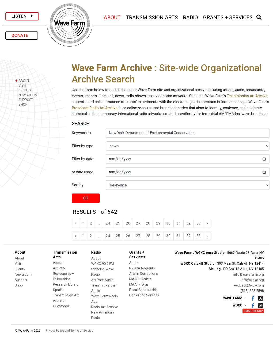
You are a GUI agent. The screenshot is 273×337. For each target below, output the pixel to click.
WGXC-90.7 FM (102, 264)
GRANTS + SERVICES (228, 16)
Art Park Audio (102, 280)
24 (108, 223)
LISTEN (22, 16)
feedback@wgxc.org (248, 285)
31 (178, 223)
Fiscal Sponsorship (143, 290)
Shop (19, 285)
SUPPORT (24, 99)
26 (128, 223)
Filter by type (82, 146)
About (19, 258)
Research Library (65, 285)
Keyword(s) (81, 133)
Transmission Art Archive (247, 96)
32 (188, 223)
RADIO (191, 16)
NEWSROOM (26, 95)
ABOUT (112, 16)
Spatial (58, 290)
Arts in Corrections (143, 274)
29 (158, 223)
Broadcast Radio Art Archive (95, 108)
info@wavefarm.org (248, 275)
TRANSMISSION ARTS (152, 16)
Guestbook (61, 306)
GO (85, 198)
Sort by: (78, 185)
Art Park (59, 268)
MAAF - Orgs (138, 285)
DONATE (21, 35)
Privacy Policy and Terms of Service (69, 330)
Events (20, 269)
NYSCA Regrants (142, 268)
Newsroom (23, 275)
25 (118, 223)
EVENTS (23, 90)
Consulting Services (144, 295)
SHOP (21, 104)
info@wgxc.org (252, 280)
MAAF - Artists (140, 279)
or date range (82, 172)
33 (199, 223)
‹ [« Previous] (75, 223)
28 (148, 223)
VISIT (21, 85)
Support (21, 280)
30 (168, 223)
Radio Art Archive (104, 307)
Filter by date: (83, 159)
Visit (18, 264)
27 (138, 223)
